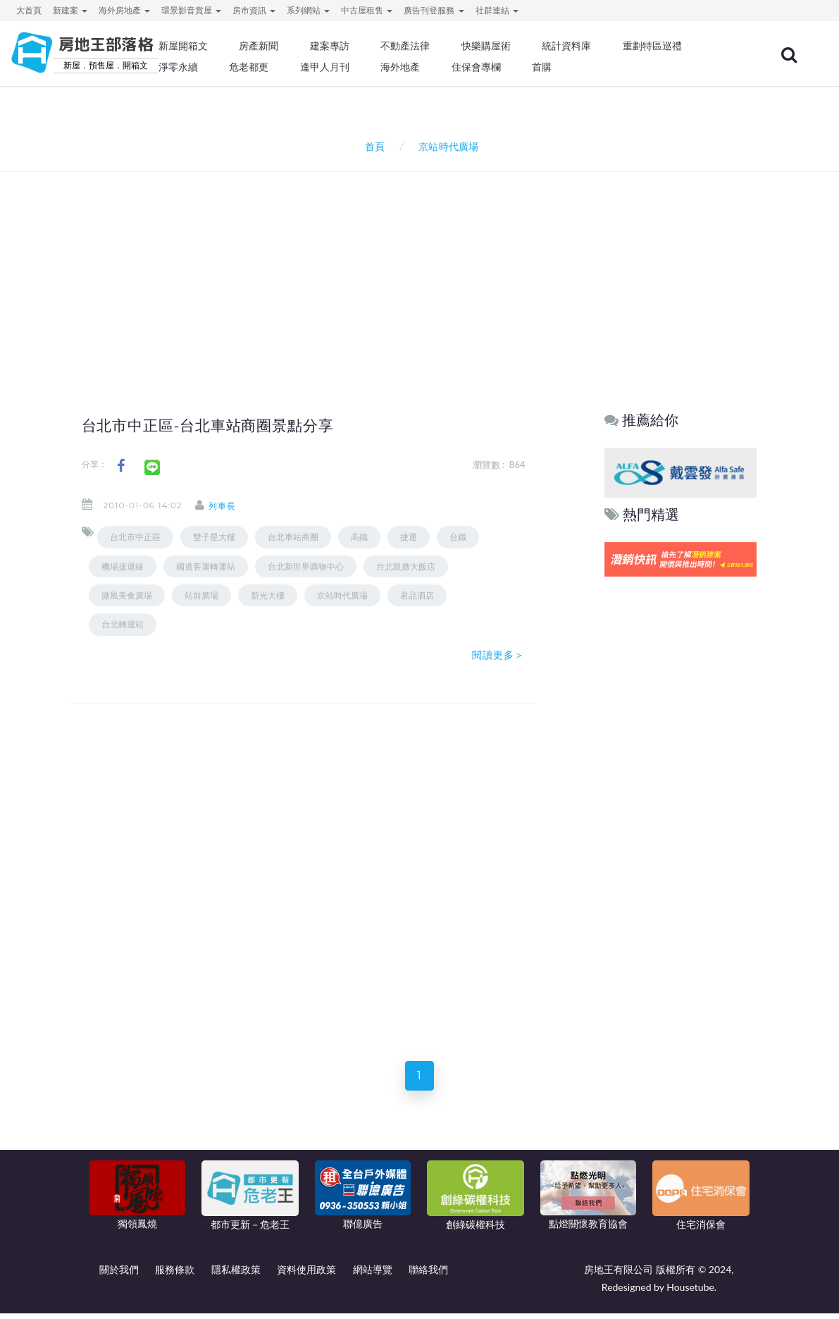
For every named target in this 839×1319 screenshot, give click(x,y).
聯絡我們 (428, 1275)
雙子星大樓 (214, 537)
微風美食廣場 (126, 595)
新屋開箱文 (183, 45)
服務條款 (174, 1275)
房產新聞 (258, 45)
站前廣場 (201, 595)
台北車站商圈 (293, 537)
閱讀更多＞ (499, 655)
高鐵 (359, 537)
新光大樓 (268, 595)
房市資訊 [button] (253, 10)
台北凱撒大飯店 (405, 566)
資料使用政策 (306, 1275)
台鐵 (457, 537)
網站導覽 (372, 1275)
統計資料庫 (566, 45)
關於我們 (119, 1275)
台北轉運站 (122, 624)
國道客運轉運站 (205, 566)
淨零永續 (178, 67)
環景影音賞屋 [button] (191, 10)
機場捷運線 (122, 566)
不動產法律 (405, 45)
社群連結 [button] (497, 10)
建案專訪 (329, 45)
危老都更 (248, 67)
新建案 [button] (70, 10)
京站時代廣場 (342, 595)
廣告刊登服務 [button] (434, 10)
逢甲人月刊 (324, 67)
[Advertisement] (423, 267)
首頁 (372, 146)
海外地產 (400, 67)
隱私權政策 (236, 1275)
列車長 (233, 506)
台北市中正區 (135, 537)
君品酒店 (417, 595)
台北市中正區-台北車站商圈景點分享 (220, 425)
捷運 (408, 537)
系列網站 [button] (308, 10)
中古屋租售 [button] (366, 10)
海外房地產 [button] (124, 10)
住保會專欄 (476, 67)
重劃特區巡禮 (652, 45)
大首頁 (29, 10)
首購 (542, 67)
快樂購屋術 (486, 45)
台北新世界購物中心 (306, 566)
